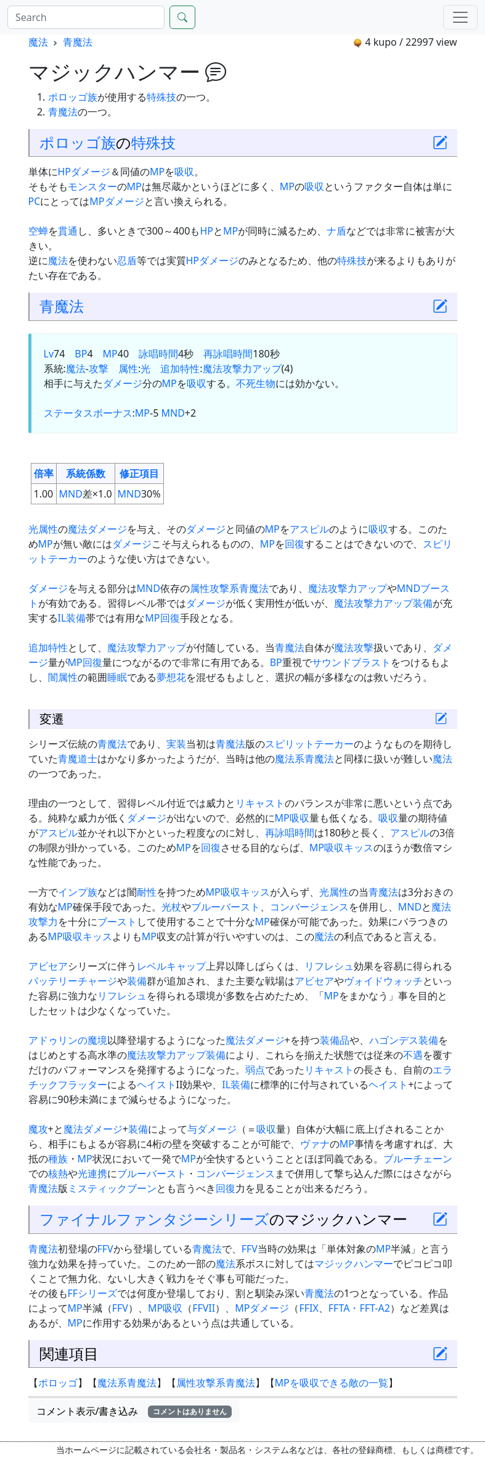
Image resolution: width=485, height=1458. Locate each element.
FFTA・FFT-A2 (359, 1308)
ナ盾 (336, 231)
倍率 (44, 473)
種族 (58, 1158)
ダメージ (90, 171)
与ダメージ (212, 1129)
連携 (97, 1173)
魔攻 (38, 1129)
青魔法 (77, 42)
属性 (128, 368)
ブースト (117, 921)
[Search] (86, 17)
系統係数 (85, 473)
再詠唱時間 (228, 353)
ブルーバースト (225, 907)
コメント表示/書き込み (134, 1411)
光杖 (171, 907)
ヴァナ (315, 1144)
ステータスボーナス (88, 413)
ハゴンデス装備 (403, 1040)
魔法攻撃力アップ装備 (383, 603)
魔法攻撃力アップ (242, 368)
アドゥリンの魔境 (67, 1040)
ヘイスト (156, 1084)
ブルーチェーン (417, 1158)
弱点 (255, 1070)
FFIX (308, 1308)
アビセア (48, 966)
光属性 (43, 529)
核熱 (58, 1173)
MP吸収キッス (341, 847)
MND (172, 413)
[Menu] (460, 17)
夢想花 (171, 677)
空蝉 (38, 231)
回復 (294, 544)
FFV (105, 1249)
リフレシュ (329, 966)
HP (64, 171)
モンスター (92, 186)
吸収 (184, 171)
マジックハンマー (353, 1263)
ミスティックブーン (112, 1188)
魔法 (38, 42)
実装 (176, 744)
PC (34, 201)
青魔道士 (77, 758)
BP (81, 353)
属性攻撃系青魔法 (229, 588)
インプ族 (77, 892)
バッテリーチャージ (72, 981)
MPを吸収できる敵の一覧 (331, 1382)
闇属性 (63, 677)
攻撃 (98, 368)
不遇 (413, 1055)
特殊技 (161, 97)
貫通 (68, 231)
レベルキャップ (171, 966)
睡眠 (117, 677)
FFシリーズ (93, 1293)
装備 (76, 618)
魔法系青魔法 (304, 758)
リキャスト (260, 803)
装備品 (334, 1040)
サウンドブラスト (351, 662)
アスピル (309, 529)
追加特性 (180, 368)
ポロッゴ (68, 97)
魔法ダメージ (97, 529)
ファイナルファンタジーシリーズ (154, 1219)
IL (62, 618)
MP (157, 171)
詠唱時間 (158, 353)
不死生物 (255, 383)
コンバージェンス (309, 907)
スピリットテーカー (309, 744)
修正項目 (139, 473)
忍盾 (127, 260)
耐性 (147, 892)
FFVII (203, 1308)
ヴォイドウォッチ (383, 981)
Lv (49, 353)
